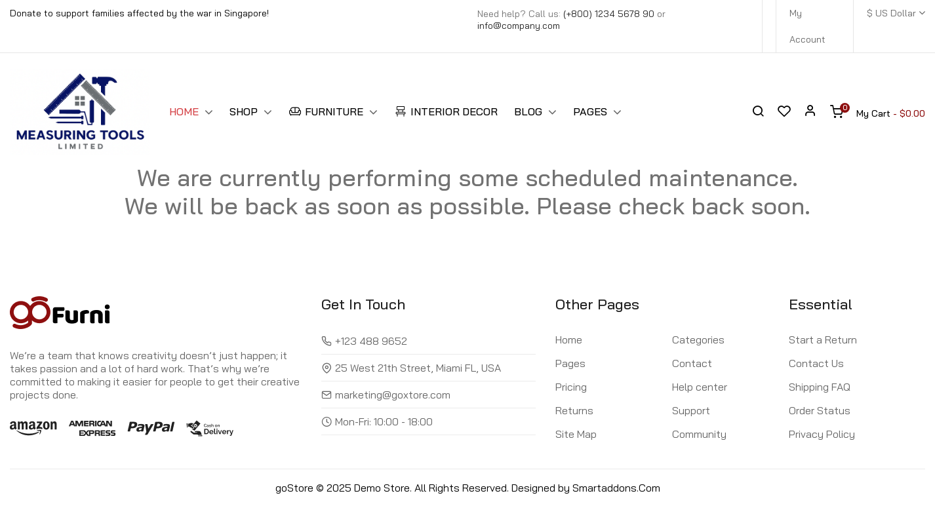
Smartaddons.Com (616, 487)
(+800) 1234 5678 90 (608, 14)
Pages (570, 363)
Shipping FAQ (819, 386)
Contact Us (816, 363)
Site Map (576, 433)
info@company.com (518, 25)
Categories (698, 339)
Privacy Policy (822, 433)
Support (691, 410)
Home (568, 339)
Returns (574, 410)
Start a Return (823, 339)
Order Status (819, 410)
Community (699, 433)
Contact (692, 363)
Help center (699, 386)
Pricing (571, 386)
